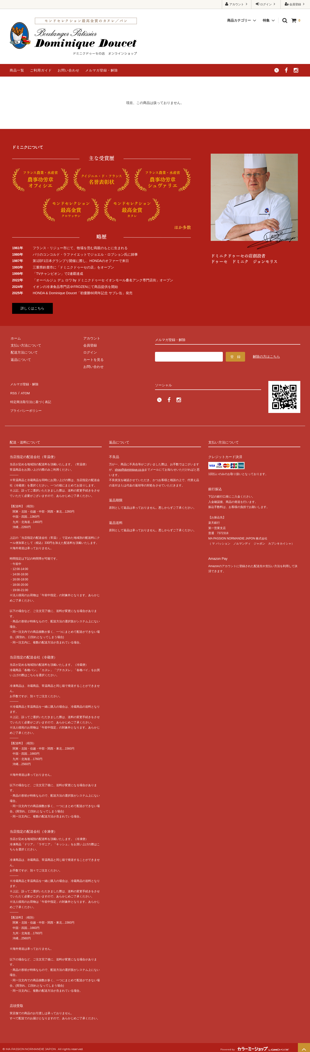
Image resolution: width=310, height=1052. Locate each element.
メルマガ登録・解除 (101, 70)
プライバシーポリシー (27, 405)
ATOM (24, 391)
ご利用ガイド (41, 70)
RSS (13, 391)
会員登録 (295, 4)
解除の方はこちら (266, 356)
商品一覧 (17, 70)
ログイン (266, 4)
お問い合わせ (68, 70)
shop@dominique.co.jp (129, 466)
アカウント (237, 4)
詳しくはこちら (32, 308)
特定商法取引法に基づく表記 (32, 398)
